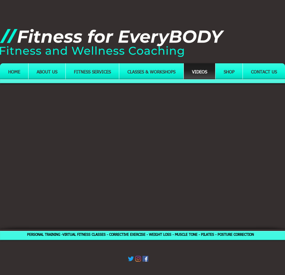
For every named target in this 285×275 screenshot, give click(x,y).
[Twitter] (131, 259)
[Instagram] (138, 259)
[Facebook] (145, 259)
